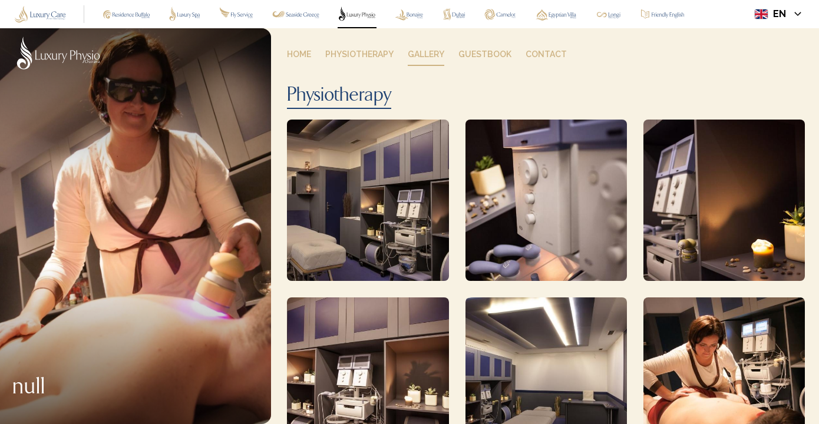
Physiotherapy (339, 95)
